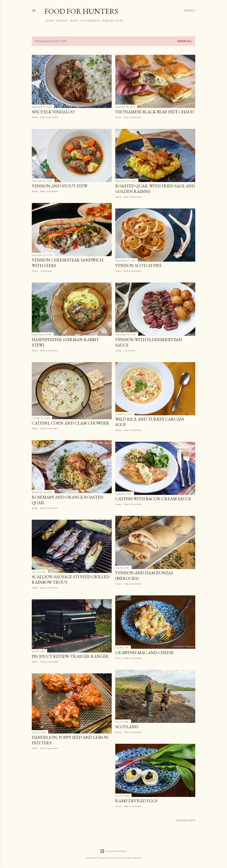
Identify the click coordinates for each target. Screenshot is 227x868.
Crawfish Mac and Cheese (144, 652)
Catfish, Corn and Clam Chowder (70, 423)
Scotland (126, 726)
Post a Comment (49, 117)
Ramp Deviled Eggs (136, 800)
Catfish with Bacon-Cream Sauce (153, 498)
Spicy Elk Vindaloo (53, 112)
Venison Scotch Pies (138, 265)
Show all (184, 41)
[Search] (189, 10)
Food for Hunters (81, 11)
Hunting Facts (111, 20)
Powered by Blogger (113, 851)
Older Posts (185, 820)
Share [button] (35, 117)
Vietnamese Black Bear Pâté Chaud (154, 112)
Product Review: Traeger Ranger (70, 656)
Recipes (61, 20)
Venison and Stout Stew (59, 186)
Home (49, 20)
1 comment (46, 271)
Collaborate (88, 20)
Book (73, 20)
